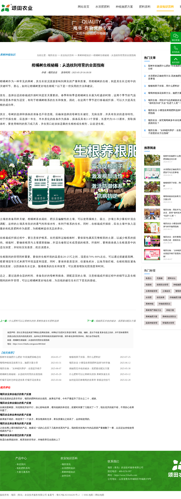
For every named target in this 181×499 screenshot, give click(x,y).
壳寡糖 (160, 278)
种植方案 (170, 310)
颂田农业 (52, 55)
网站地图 (99, 495)
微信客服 (176, 37)
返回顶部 (176, 61)
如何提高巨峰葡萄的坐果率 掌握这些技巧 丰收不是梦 (89, 381)
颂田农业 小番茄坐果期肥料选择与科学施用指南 (89, 364)
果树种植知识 (84, 55)
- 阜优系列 (20, 464)
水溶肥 (148, 297)
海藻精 (148, 285)
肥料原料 (145, 6)
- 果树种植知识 (67, 472)
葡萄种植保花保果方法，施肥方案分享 (19, 363)
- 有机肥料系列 (22, 468)
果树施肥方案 (151, 316)
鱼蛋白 (148, 278)
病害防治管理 (162, 285)
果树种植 (149, 304)
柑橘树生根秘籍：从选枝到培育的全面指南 (21, 374)
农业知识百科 (165, 8)
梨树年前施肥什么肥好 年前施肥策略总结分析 (20, 358)
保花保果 (160, 297)
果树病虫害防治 (169, 316)
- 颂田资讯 (65, 464)
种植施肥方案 (124, 6)
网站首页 (83, 6)
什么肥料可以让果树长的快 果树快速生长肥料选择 (34, 321)
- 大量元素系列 (22, 472)
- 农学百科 (65, 476)
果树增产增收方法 (153, 310)
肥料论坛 (171, 278)
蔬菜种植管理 (151, 323)
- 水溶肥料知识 (67, 468)
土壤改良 (166, 291)
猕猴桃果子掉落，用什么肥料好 (84, 357)
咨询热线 (176, 49)
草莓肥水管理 (168, 323)
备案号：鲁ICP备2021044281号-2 (64, 495)
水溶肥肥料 (102, 6)
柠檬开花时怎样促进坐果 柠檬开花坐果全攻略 (20, 381)
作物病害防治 (164, 304)
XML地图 (88, 495)
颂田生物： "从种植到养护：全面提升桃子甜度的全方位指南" (21, 369)
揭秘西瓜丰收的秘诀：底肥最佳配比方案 (116, 321)
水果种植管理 (151, 291)
